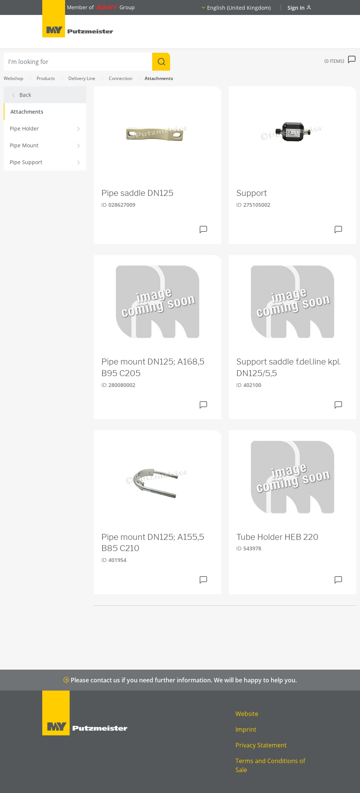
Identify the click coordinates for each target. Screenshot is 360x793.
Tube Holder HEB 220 (277, 537)
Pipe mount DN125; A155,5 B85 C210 (152, 542)
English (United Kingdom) (239, 7)
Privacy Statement (261, 745)
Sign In (299, 7)
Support (251, 193)
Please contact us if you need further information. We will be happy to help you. (180, 680)
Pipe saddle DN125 (137, 193)
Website (247, 714)
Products (46, 78)
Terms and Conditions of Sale (270, 765)
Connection (120, 78)
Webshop (13, 78)
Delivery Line (81, 78)
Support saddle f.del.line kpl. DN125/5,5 (288, 367)
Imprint (246, 729)
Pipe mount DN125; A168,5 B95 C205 (152, 367)
